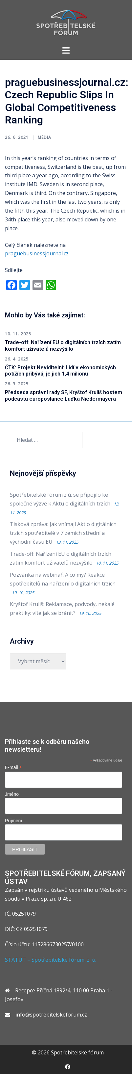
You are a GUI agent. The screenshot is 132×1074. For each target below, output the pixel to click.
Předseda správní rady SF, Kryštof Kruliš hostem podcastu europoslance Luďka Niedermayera (63, 395)
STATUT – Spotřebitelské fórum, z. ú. (50, 959)
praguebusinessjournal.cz (37, 253)
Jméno (12, 794)
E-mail (13, 767)
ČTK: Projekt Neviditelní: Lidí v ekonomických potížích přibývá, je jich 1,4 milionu (60, 370)
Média (44, 137)
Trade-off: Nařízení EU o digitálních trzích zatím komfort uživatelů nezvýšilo (63, 345)
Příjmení (13, 820)
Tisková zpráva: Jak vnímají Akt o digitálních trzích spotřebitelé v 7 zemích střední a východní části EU (63, 533)
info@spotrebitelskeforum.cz (51, 1014)
